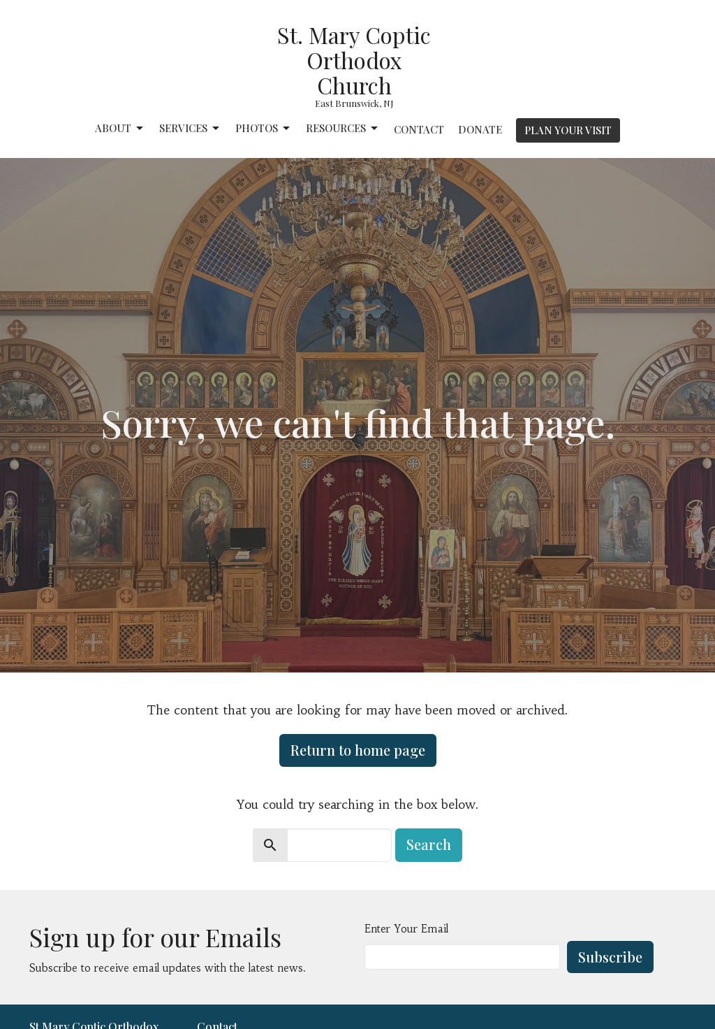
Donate (480, 129)
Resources (343, 128)
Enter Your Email (406, 928)
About (120, 128)
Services (190, 128)
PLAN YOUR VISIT (568, 130)
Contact (419, 129)
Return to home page (357, 749)
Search (428, 844)
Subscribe (610, 956)
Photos (263, 128)
